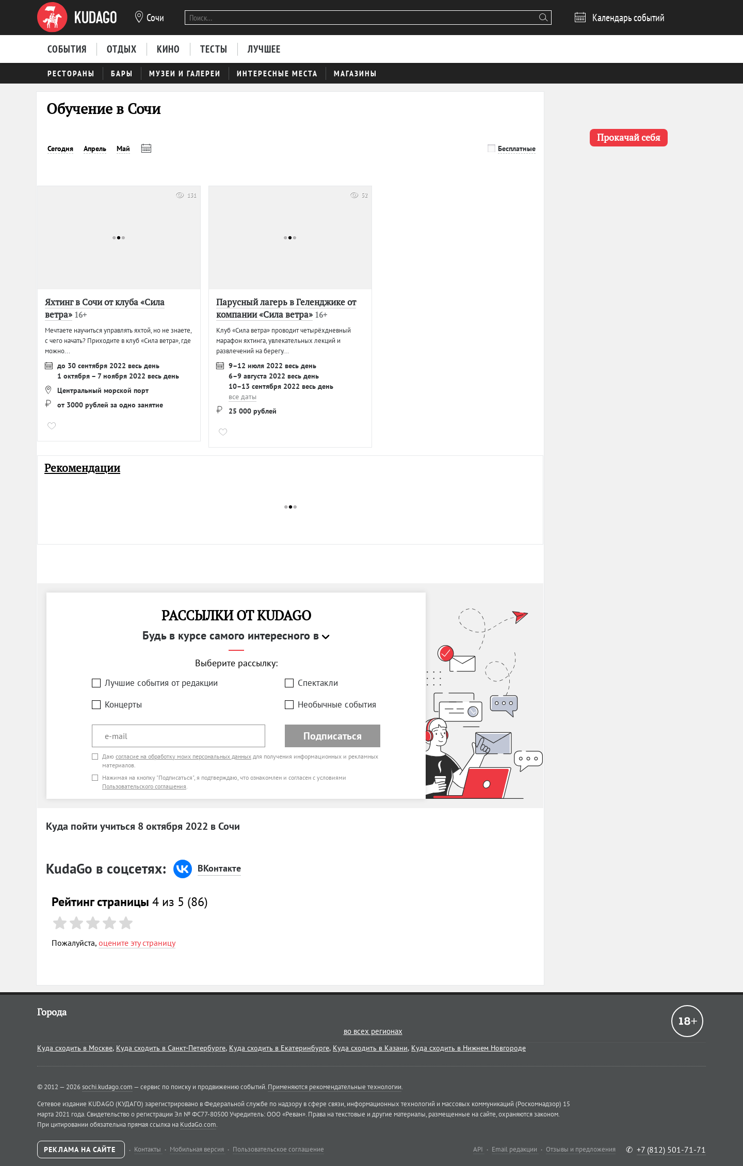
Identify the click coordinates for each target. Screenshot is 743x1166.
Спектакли (318, 682)
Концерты (123, 704)
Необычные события (337, 704)
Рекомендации (82, 468)
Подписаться (332, 736)
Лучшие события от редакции (161, 682)
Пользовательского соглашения (144, 786)
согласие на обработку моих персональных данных (183, 756)
